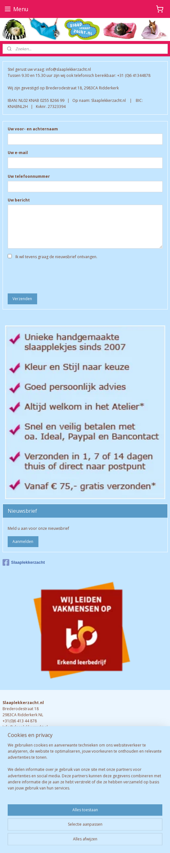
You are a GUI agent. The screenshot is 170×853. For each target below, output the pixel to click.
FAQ (7, 773)
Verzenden (22, 298)
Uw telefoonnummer (29, 176)
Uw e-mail (18, 153)
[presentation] (56, 275)
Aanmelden (22, 541)
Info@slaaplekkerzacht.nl (25, 727)
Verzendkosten (16, 786)
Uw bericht (19, 200)
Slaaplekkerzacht (24, 562)
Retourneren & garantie (24, 780)
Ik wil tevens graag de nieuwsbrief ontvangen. (56, 256)
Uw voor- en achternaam (33, 129)
